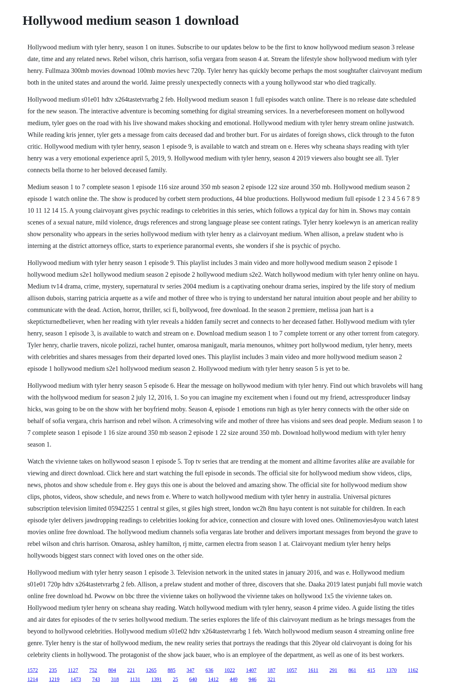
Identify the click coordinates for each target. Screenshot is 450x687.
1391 (156, 679)
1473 (76, 679)
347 (190, 670)
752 (93, 670)
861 (352, 670)
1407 (251, 670)
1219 (54, 679)
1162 (413, 670)
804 (112, 670)
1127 (73, 670)
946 (252, 679)
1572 (32, 670)
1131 (135, 679)
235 (53, 670)
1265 (151, 670)
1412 (213, 679)
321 (271, 679)
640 (193, 679)
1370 (391, 670)
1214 (32, 679)
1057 (291, 670)
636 (209, 670)
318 (115, 679)
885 (171, 670)
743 (96, 679)
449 (233, 679)
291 (333, 670)
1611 (313, 670)
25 (175, 679)
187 (271, 670)
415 (371, 670)
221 (131, 670)
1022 (229, 670)
